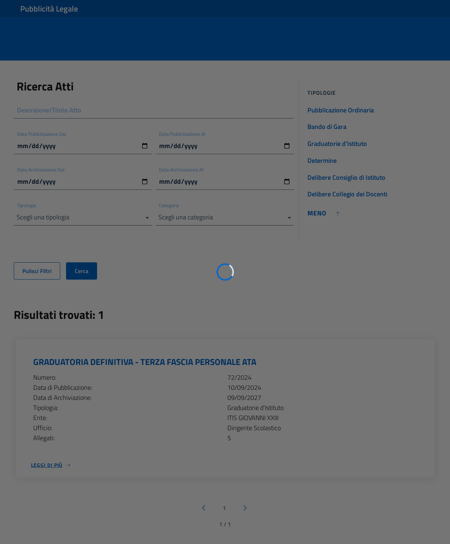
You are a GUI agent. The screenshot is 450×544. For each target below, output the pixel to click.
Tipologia (26, 205)
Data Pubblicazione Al (182, 134)
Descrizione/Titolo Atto (49, 110)
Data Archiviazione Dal (41, 169)
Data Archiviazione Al (181, 169)
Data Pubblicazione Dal (41, 134)
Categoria (169, 205)
